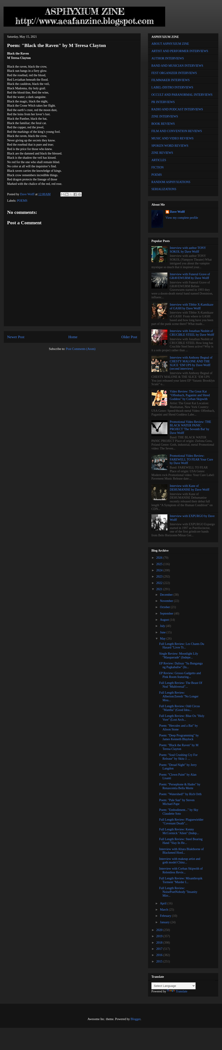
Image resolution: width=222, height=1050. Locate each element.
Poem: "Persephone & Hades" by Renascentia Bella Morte (179, 786)
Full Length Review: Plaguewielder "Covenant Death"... (181, 821)
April (163, 903)
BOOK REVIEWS (163, 123)
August (165, 619)
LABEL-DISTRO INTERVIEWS (172, 87)
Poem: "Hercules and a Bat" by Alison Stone (178, 727)
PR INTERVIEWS (163, 102)
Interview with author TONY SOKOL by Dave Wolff (188, 249)
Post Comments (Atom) (80, 349)
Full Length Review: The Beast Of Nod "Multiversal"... (180, 684)
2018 (159, 942)
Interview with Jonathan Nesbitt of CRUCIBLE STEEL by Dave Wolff (192, 332)
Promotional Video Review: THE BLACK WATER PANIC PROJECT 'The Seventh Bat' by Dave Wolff (190, 427)
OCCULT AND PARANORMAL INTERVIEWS (181, 94)
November (167, 601)
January (165, 922)
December (166, 594)
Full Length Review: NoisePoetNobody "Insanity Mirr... (178, 891)
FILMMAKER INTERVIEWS (170, 80)
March (164, 909)
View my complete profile (182, 217)
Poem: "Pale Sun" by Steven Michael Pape (176, 802)
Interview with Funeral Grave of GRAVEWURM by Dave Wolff (190, 276)
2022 (159, 583)
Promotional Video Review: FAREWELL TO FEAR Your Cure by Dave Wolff (191, 459)
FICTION (157, 167)
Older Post (129, 337)
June (163, 632)
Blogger (135, 1019)
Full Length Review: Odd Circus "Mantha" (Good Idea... (179, 708)
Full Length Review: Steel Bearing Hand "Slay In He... (180, 841)
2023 (159, 576)
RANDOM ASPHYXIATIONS (170, 182)
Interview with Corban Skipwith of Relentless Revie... (181, 870)
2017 (159, 948)
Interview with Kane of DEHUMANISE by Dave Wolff (189, 487)
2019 (159, 936)
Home (72, 337)
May (163, 638)
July (163, 626)
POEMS (22, 200)
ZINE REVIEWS (162, 152)
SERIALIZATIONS (163, 189)
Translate (177, 991)
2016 (159, 955)
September (167, 613)
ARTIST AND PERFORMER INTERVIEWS (179, 51)
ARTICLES (158, 160)
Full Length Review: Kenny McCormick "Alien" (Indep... (179, 831)
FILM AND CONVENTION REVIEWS (176, 131)
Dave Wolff (177, 211)
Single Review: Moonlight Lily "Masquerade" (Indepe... (178, 655)
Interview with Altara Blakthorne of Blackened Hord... (181, 851)
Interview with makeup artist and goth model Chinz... (179, 860)
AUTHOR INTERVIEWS (167, 58)
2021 (159, 589)
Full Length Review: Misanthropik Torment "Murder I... (180, 880)
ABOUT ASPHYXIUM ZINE (170, 43)
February (166, 915)
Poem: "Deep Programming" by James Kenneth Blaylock (179, 737)
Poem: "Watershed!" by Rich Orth (180, 794)
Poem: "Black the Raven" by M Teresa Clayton (178, 747)
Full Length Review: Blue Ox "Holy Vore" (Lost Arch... (181, 717)
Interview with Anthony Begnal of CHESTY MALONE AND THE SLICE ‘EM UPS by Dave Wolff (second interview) (191, 363)
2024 (159, 570)
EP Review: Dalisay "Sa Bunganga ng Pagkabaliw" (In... (181, 665)
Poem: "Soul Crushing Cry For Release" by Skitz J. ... (178, 756)
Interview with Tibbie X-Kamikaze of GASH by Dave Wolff (191, 306)
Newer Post (15, 337)
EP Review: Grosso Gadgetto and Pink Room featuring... (180, 675)
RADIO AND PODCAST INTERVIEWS (177, 109)
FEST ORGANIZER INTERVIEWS (174, 73)
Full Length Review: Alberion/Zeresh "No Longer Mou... (178, 696)
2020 (159, 930)
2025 (159, 564)
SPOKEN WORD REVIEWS (169, 145)
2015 (159, 961)
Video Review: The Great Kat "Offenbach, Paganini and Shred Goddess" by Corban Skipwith (190, 395)
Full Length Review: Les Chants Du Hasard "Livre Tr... (181, 645)
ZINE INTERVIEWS (164, 116)
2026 (159, 557)
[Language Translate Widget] (173, 985)
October (165, 607)
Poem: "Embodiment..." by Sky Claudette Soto (178, 811)
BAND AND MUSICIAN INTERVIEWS (177, 65)
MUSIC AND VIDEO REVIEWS (172, 138)
